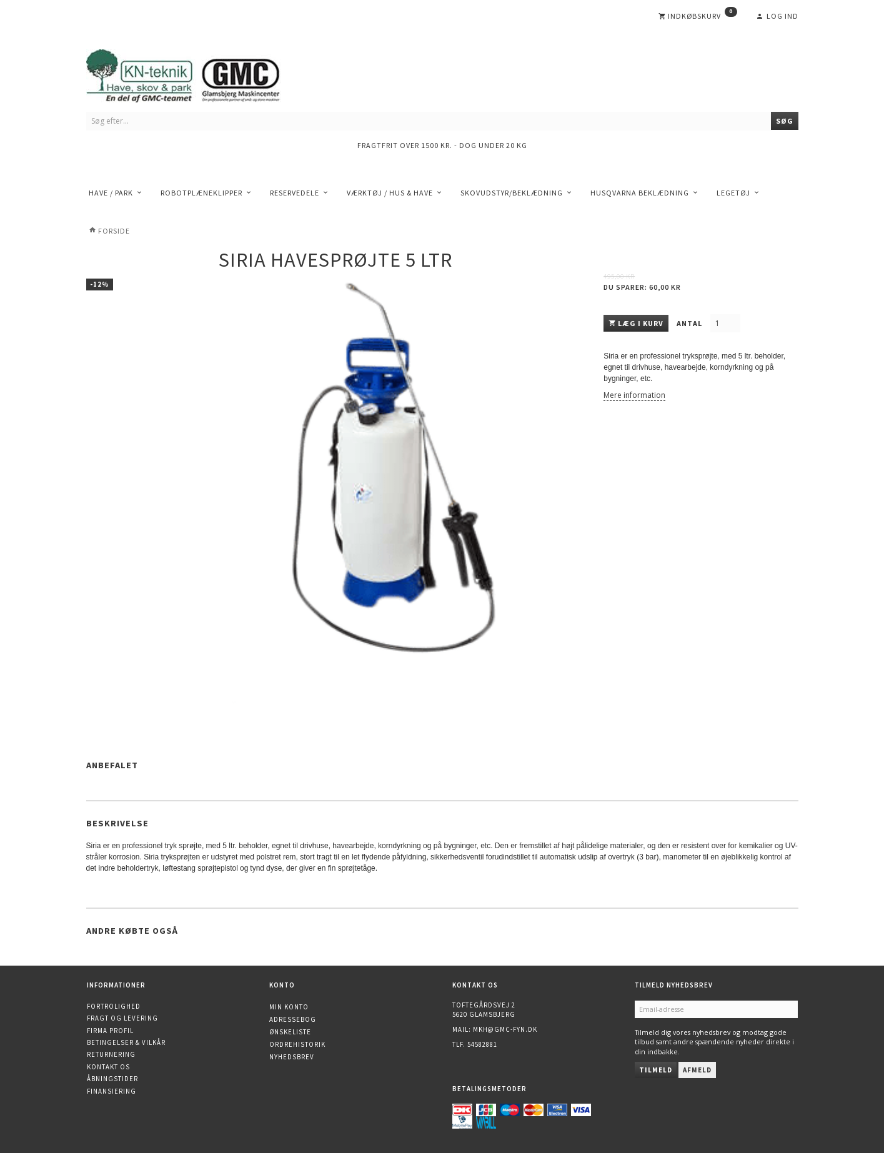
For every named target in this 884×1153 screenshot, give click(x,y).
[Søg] (784, 121)
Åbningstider (112, 1078)
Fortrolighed (114, 1006)
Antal (690, 323)
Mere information (634, 395)
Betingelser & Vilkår (126, 1042)
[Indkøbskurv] (697, 16)
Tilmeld (655, 1070)
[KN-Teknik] (198, 73)
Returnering (111, 1054)
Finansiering (111, 1091)
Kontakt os (108, 1066)
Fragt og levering (122, 1018)
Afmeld (697, 1070)
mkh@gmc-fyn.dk (505, 1029)
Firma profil (110, 1030)
